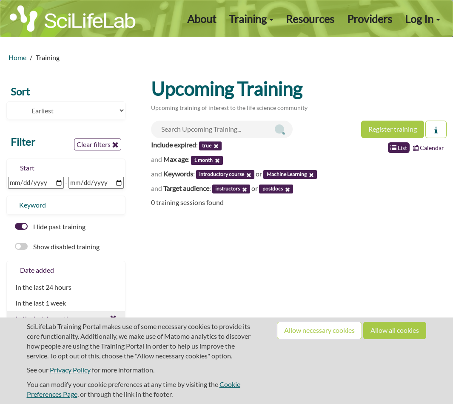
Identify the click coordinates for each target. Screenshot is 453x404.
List (398, 147)
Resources (310, 18)
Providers (369, 18)
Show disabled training (57, 246)
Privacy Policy (70, 370)
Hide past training (50, 226)
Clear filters (98, 144)
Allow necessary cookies (319, 330)
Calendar (428, 147)
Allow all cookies (394, 330)
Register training (392, 129)
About (201, 18)
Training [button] (251, 18)
